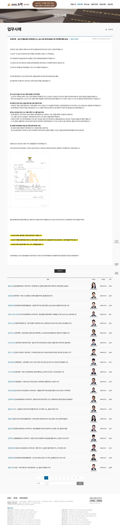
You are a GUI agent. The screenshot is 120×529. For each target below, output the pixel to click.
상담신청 (110, 4)
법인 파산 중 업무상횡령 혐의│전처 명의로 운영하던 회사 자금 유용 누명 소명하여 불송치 (38, 419)
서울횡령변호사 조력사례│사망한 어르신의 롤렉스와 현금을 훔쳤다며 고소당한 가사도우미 (38, 438)
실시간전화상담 (116, 250)
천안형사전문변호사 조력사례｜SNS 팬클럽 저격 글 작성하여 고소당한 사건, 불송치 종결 (37, 429)
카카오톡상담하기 (116, 264)
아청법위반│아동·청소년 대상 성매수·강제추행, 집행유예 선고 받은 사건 (33, 382)
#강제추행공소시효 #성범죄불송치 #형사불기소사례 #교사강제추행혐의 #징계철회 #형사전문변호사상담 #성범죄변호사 (44, 256)
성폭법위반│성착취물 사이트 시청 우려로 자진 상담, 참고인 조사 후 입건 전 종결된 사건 (38, 362)
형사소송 (86, 4)
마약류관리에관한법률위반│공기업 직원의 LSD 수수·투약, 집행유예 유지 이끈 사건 (37, 458)
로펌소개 (73, 4)
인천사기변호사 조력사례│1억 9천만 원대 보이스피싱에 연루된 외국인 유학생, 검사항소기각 (39, 352)
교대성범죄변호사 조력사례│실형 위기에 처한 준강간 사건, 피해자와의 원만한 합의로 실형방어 (40, 399)
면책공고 (9, 498)
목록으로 (60, 271)
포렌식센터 (102, 4)
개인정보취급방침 (23, 498)
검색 (80, 483)
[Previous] (38, 478)
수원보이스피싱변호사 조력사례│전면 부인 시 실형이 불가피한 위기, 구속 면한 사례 (37, 448)
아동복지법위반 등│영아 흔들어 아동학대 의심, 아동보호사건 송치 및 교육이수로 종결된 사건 (40, 323)
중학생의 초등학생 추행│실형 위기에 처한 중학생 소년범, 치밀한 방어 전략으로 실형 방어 (39, 343)
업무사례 (79, 4)
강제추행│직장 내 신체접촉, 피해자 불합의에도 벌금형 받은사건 (30, 296)
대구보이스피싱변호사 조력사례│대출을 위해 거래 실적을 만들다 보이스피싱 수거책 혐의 (39, 391)
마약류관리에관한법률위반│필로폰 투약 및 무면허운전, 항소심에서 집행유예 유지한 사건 (38, 306)
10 (77, 478)
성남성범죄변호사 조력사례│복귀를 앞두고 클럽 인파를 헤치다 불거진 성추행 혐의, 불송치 (38, 286)
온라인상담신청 (116, 273)
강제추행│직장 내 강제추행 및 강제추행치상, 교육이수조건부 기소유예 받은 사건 (36, 372)
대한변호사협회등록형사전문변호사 (116, 241)
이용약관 (15, 498)
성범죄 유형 (94, 4)
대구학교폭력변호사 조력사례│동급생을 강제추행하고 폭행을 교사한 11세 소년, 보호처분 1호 (42, 314)
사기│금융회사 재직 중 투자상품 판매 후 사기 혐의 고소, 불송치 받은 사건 (33, 409)
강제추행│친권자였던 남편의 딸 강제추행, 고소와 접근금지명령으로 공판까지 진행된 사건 (38, 333)
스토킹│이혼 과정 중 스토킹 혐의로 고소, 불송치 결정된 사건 (29, 468)
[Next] (82, 478)
